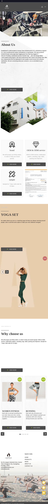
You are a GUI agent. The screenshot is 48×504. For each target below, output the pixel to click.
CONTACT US (28, 472)
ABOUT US (28, 470)
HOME (26, 464)
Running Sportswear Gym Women (25, 412)
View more (22, 89)
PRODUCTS (28, 466)
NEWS (26, 468)
